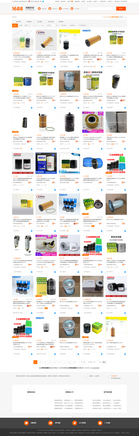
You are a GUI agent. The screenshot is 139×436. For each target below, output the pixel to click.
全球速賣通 (39, 432)
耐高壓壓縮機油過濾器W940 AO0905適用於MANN (22, 343)
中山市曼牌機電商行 (69, 405)
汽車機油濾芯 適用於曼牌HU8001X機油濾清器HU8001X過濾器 (46, 56)
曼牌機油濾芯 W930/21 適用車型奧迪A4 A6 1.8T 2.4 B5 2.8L (92, 343)
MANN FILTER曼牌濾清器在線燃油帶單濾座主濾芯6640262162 (22, 261)
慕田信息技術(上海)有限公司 (110, 403)
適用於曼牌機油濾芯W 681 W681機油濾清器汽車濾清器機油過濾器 (69, 179)
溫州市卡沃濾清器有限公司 (65, 223)
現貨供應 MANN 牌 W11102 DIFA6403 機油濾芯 (116, 138)
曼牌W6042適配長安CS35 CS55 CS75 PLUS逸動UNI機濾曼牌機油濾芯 (116, 56)
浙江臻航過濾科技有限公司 (88, 182)
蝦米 (76, 432)
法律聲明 (67, 430)
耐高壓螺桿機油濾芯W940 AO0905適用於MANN (92, 261)
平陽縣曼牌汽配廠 (59, 405)
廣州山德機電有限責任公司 (110, 405)
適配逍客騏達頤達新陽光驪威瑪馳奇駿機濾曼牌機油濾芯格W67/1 (92, 220)
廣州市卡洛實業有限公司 (88, 59)
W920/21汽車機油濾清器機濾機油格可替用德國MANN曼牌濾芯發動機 (69, 261)
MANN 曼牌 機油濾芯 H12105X (114, 342)
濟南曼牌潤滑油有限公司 (60, 400)
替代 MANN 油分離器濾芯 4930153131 (69, 97)
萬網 (97, 432)
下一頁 (83, 362)
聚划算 (53, 432)
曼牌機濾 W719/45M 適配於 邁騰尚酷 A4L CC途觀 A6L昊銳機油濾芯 (69, 138)
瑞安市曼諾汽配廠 (64, 182)
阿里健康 (117, 432)
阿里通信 (93, 432)
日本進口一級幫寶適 (118, 408)
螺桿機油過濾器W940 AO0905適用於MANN (116, 179)
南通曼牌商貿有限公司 (60, 408)
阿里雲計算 (81, 432)
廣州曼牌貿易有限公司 (80, 403)
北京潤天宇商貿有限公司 (18, 100)
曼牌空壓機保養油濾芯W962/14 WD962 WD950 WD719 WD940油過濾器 (22, 56)
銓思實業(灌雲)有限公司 (112, 100)
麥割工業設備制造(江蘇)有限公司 (18, 141)
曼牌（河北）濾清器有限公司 (71, 403)
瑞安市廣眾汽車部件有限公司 (41, 182)
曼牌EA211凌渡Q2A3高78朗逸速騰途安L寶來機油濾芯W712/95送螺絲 (116, 261)
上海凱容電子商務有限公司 (110, 408)
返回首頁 (87, 368)
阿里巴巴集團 (13, 432)
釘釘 (112, 432)
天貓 (49, 432)
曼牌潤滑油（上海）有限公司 (71, 400)
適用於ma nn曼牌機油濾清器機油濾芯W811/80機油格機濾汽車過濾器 (69, 220)
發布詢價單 (114, 376)
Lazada (127, 432)
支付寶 (104, 432)
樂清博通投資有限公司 (98, 405)
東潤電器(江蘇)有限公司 (99, 408)
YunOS (87, 432)
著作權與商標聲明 (59, 430)
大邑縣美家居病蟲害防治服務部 (121, 405)
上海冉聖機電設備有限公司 (112, 182)
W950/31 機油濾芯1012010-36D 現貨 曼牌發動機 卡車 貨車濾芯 (45, 179)
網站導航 (99, 430)
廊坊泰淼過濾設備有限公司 (112, 141)
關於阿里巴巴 (86, 430)
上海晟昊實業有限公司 (18, 59)
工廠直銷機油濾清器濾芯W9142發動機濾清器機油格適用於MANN (92, 179)
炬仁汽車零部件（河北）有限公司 (41, 59)
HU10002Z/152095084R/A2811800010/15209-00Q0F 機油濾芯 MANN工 (92, 138)
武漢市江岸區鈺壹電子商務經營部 (65, 141)
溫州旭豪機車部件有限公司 (18, 182)
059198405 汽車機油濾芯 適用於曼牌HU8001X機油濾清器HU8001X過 (45, 138)
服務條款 (73, 430)
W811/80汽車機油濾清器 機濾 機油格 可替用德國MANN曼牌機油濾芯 (116, 302)
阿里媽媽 (71, 432)
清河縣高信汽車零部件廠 (88, 141)
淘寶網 (45, 432)
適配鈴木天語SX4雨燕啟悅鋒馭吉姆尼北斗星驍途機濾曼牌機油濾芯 (22, 220)
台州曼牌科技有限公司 (80, 405)
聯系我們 (93, 430)
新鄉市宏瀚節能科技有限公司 (65, 100)
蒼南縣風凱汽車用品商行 (88, 100)
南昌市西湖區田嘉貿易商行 (112, 59)
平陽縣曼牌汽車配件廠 (80, 408)
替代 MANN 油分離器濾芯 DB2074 (115, 219)
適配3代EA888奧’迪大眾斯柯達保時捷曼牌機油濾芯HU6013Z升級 (93, 97)
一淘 (57, 432)
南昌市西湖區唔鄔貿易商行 (18, 223)
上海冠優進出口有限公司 (65, 59)
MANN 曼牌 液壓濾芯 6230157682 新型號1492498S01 (92, 302)
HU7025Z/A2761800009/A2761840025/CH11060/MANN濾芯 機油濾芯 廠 (45, 261)
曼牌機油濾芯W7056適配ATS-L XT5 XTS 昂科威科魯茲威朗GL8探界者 (22, 97)
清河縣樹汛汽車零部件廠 (41, 141)
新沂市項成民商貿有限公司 (99, 400)
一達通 (122, 432)
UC (101, 432)
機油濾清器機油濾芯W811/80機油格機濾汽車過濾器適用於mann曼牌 (22, 302)
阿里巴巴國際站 (22, 432)
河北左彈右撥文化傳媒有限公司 (111, 400)
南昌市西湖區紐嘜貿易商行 (41, 100)
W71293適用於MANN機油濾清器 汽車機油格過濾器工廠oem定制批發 (45, 343)
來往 (109, 432)
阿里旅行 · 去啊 (64, 432)
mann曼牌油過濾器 (99, 376)
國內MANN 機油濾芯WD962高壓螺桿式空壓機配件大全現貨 (116, 97)
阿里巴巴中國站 (31, 432)
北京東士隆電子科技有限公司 (120, 400)
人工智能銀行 (116, 403)
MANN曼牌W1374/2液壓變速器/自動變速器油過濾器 (69, 56)
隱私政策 (79, 430)
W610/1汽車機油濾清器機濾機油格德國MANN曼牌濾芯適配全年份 (22, 179)
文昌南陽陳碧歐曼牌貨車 (70, 408)
